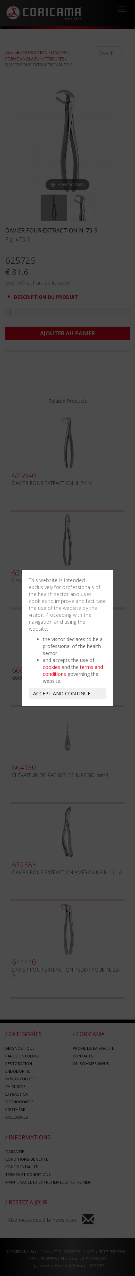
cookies (51, 667)
